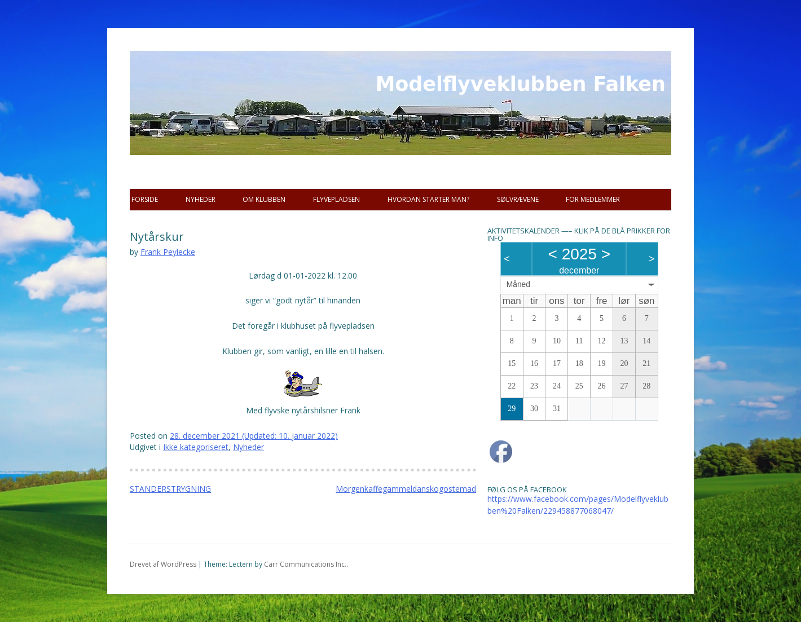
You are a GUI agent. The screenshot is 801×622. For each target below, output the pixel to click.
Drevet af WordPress (163, 564)
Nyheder (200, 199)
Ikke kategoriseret (195, 447)
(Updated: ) (254, 435)
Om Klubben (264, 199)
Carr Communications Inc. (305, 564)
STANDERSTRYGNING (170, 488)
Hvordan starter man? (428, 199)
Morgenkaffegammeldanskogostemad (406, 488)
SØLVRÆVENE (518, 199)
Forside (144, 199)
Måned (518, 284)
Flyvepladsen (336, 199)
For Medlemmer (593, 199)
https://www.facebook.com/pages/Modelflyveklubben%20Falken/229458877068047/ (577, 504)
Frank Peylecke (167, 251)
